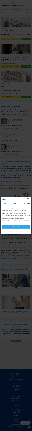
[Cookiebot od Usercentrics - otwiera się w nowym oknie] (24, 199)
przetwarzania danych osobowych (20, 220)
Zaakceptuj (16, 226)
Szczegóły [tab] (15, 203)
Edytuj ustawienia (16, 230)
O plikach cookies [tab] (25, 203)
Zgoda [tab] (5, 203)
